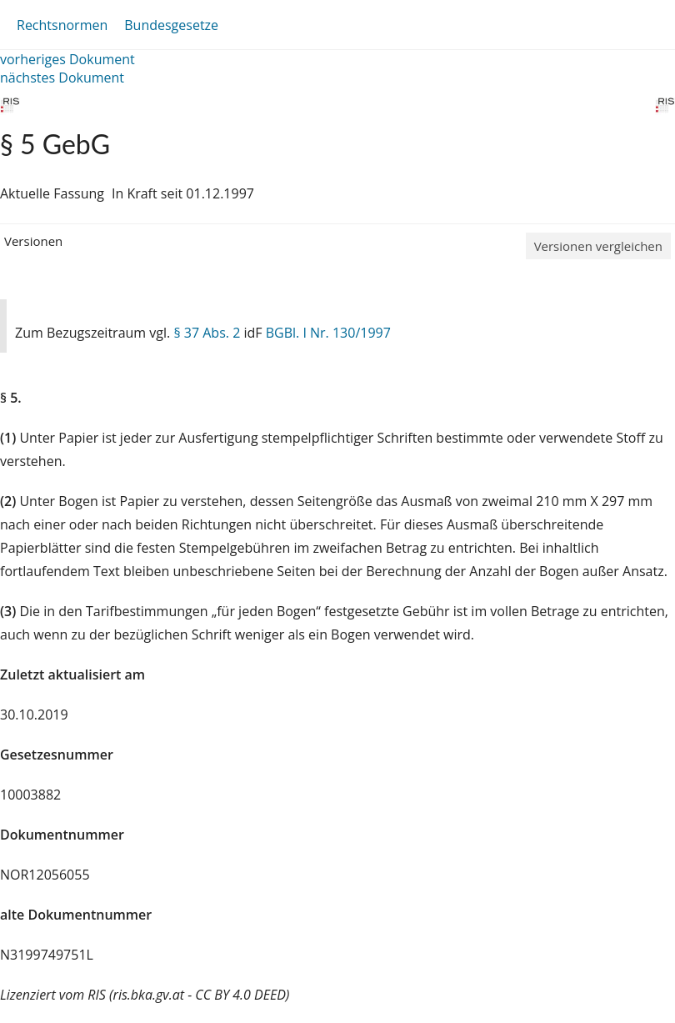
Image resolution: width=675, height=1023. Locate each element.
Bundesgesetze (171, 25)
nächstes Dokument (62, 77)
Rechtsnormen (62, 25)
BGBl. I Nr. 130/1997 (328, 332)
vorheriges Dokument (67, 59)
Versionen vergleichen (598, 246)
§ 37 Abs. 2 (206, 332)
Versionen (33, 241)
